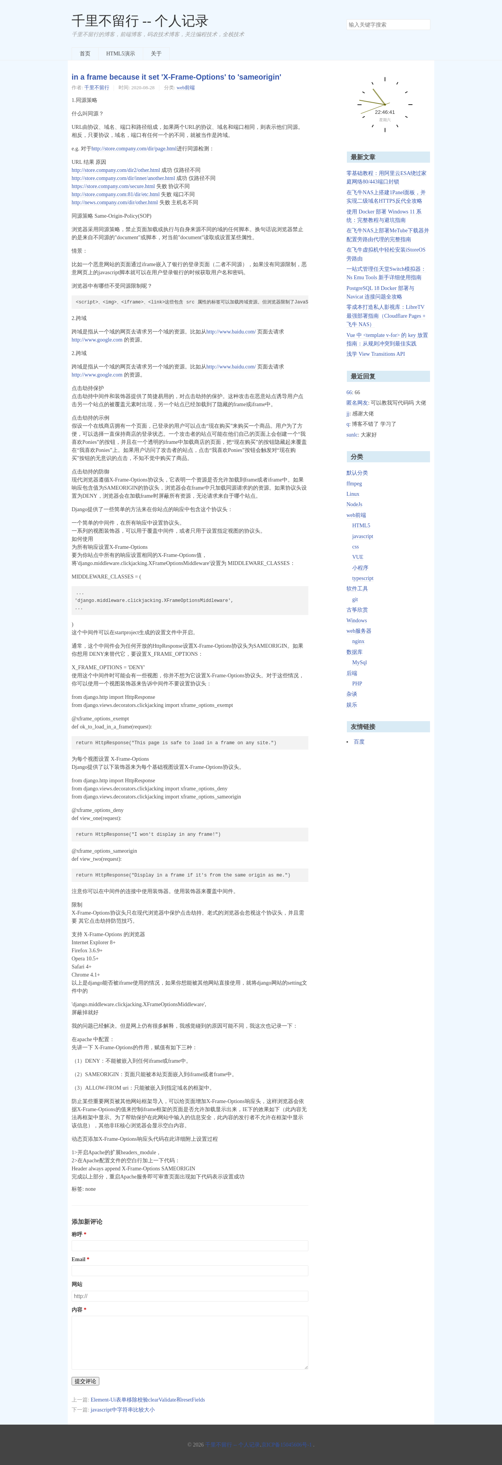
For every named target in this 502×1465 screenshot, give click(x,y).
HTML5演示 (120, 54)
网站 (77, 1284)
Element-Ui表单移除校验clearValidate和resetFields (147, 1400)
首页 (85, 54)
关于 (156, 54)
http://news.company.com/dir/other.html (115, 202)
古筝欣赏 (357, 610)
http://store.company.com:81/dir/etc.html (116, 194)
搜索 (424, 24)
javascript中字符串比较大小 (122, 1410)
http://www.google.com (97, 340)
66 (349, 392)
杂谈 (351, 694)
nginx (358, 641)
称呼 (77, 1234)
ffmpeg (354, 484)
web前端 (186, 87)
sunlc (352, 435)
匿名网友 (357, 403)
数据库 (354, 652)
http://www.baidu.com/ (231, 332)
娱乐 (351, 705)
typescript (362, 578)
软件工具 (357, 589)
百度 (359, 742)
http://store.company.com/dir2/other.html (116, 170)
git (355, 599)
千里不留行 (96, 87)
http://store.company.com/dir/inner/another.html (123, 178)
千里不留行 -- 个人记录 (140, 20)
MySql (359, 662)
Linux (352, 494)
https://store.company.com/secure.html (113, 186)
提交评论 (85, 1381)
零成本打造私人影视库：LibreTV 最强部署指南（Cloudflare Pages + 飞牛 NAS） (385, 315)
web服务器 (358, 631)
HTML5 (361, 525)
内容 (77, 1310)
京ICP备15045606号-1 (286, 1445)
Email (78, 1259)
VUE (357, 557)
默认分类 (357, 473)
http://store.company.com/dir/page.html (134, 149)
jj (348, 414)
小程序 (360, 568)
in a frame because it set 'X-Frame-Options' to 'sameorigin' (176, 77)
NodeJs (354, 504)
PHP (357, 684)
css (355, 547)
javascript (362, 536)
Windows (356, 620)
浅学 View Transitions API (375, 354)
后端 (351, 673)
